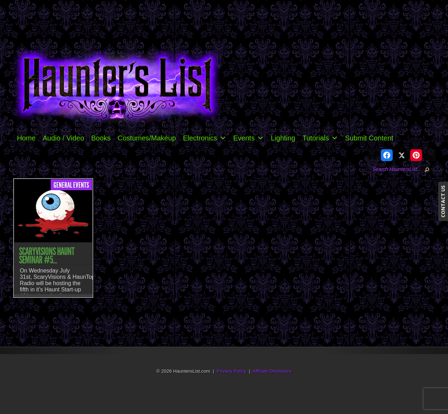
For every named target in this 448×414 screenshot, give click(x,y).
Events (248, 138)
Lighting (283, 138)
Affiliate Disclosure (272, 371)
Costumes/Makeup (147, 138)
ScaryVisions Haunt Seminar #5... (46, 255)
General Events (71, 185)
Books (101, 138)
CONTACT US (443, 201)
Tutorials (320, 138)
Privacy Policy (231, 371)
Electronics (204, 138)
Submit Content (369, 138)
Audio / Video (63, 138)
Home (26, 138)
